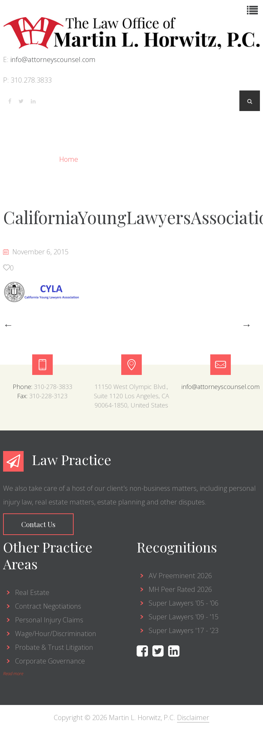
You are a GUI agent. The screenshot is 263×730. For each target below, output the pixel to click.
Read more (13, 673)
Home (69, 159)
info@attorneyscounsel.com (53, 59)
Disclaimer (193, 717)
